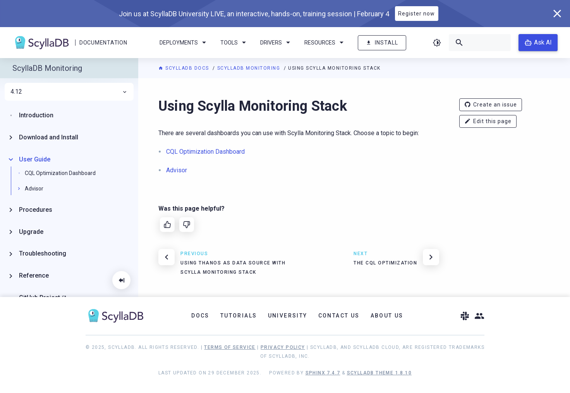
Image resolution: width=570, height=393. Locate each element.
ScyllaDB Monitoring (249, 68)
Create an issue (490, 104)
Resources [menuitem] (325, 42)
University (287, 315)
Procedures (35, 209)
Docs (200, 315)
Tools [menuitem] (234, 42)
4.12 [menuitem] (69, 92)
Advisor (34, 188)
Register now (416, 13)
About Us (387, 315)
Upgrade (31, 231)
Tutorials (238, 315)
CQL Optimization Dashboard (60, 173)
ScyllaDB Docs (184, 68)
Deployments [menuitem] (184, 42)
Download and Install (48, 137)
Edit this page (488, 121)
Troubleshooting (42, 253)
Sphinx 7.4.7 (323, 373)
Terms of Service (229, 347)
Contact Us (339, 315)
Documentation (103, 42)
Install (382, 43)
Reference (34, 275)
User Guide (34, 159)
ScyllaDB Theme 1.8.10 (379, 373)
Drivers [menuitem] (276, 42)
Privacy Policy (283, 347)
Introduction (36, 115)
